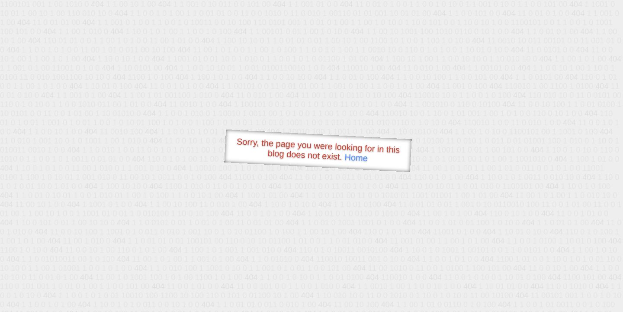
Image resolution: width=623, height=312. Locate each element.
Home (356, 157)
